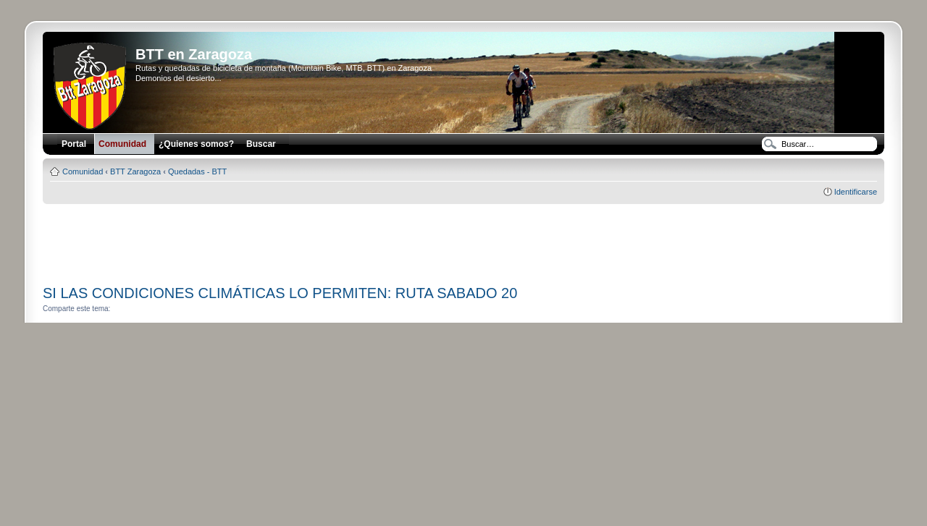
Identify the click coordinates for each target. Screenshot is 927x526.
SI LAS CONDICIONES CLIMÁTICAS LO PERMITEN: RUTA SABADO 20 (280, 293)
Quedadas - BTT (197, 171)
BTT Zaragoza (135, 171)
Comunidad (82, 171)
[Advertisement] (463, 239)
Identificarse (855, 191)
